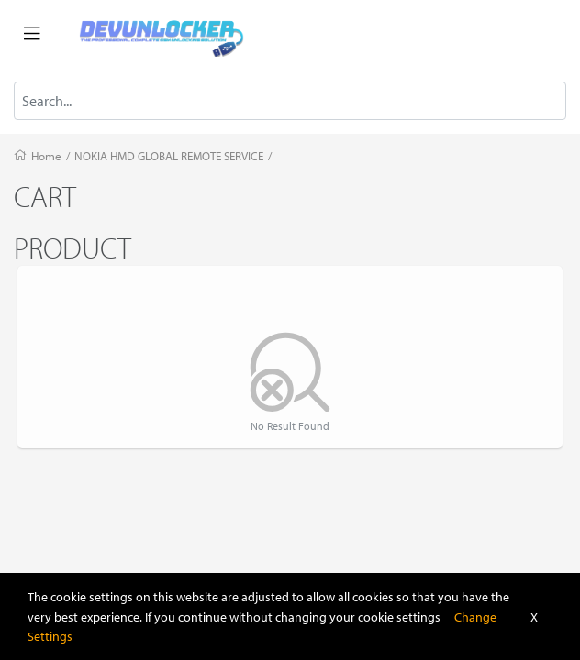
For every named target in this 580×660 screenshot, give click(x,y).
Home (46, 155)
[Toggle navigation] (32, 34)
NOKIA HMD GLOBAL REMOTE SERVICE (168, 155)
